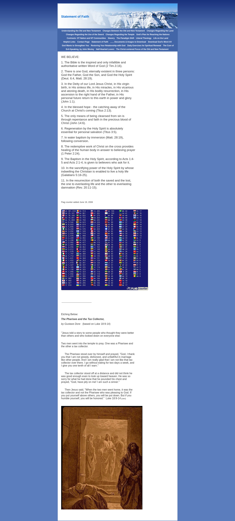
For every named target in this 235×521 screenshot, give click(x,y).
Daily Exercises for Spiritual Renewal (144, 45)
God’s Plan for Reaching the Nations (153, 34)
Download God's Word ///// (160, 42)
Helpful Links (69, 42)
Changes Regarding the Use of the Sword (84, 34)
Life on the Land (160, 38)
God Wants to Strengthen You (75, 45)
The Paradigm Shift (125, 38)
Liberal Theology (143, 38)
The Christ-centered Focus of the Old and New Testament (142, 49)
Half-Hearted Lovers (105, 49)
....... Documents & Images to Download (128, 42)
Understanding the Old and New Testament (81, 31)
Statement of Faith (99, 42)
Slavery (111, 38)
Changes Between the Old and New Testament (124, 31)
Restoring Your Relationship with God (108, 45)
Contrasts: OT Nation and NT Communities (86, 38)
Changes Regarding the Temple (120, 34)
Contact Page (83, 42)
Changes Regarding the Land (160, 31)
